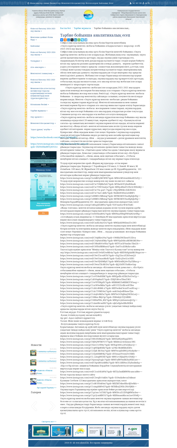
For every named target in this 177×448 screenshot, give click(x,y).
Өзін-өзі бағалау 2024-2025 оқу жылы (42, 29)
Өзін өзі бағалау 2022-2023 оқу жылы (42, 80)
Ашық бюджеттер (52, 3)
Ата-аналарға (37, 67)
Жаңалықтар (36, 3)
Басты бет (65, 28)
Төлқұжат (36, 61)
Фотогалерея (92, 3)
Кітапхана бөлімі (39, 104)
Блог (111, 3)
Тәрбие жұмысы (38, 110)
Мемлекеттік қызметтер (73, 3)
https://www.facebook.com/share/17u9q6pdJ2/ (54, 137)
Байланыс (103, 3)
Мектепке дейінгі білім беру (41, 38)
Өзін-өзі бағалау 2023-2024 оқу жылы (42, 53)
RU (137, 3)
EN (140, 3)
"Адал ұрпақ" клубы (41, 129)
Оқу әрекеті (36, 117)
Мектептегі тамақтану (42, 73)
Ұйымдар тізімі (43, 170)
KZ (134, 3)
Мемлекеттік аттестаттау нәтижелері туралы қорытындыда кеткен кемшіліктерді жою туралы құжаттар (42, 93)
